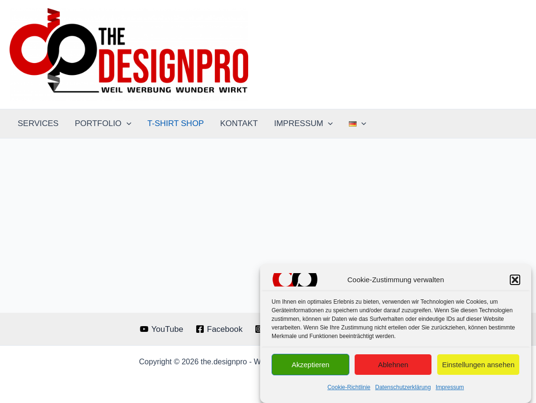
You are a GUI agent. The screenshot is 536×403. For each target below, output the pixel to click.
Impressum (450, 389)
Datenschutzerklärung (403, 389)
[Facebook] (219, 329)
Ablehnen (393, 366)
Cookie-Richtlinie (348, 389)
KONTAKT (239, 123)
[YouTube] (161, 329)
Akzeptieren (310, 366)
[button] (515, 281)
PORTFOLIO (103, 123)
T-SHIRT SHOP (175, 123)
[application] (126, 123)
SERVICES (38, 123)
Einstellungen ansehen (478, 366)
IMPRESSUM (303, 123)
